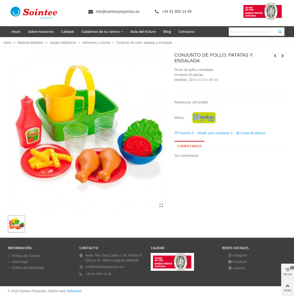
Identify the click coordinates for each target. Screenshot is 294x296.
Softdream (74, 291)
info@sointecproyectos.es (117, 12)
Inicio (16, 31)
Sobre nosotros (41, 31)
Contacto (186, 31)
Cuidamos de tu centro (100, 31)
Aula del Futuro (143, 31)
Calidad (67, 31)
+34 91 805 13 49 (177, 12)
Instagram (239, 255)
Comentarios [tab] (189, 146)
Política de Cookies (24, 255)
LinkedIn (238, 268)
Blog (167, 31)
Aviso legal (18, 261)
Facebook (239, 262)
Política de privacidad (26, 267)
